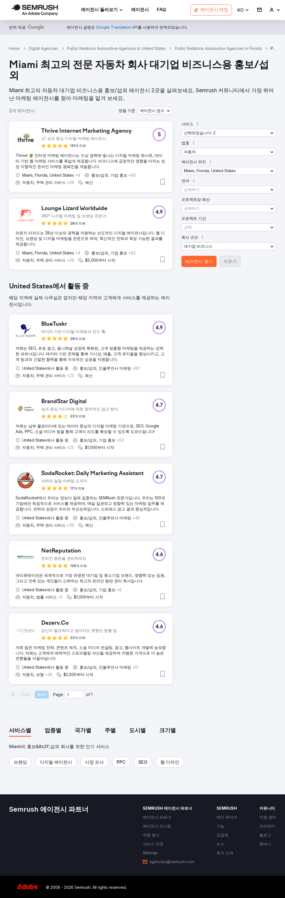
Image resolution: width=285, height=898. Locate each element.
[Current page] (74, 694)
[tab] (20, 730)
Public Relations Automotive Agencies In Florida (218, 48)
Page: (58, 694)
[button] (243, 10)
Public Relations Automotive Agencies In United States (116, 48)
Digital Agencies (43, 48)
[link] (140, 10)
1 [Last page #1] (91, 694)
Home (14, 48)
